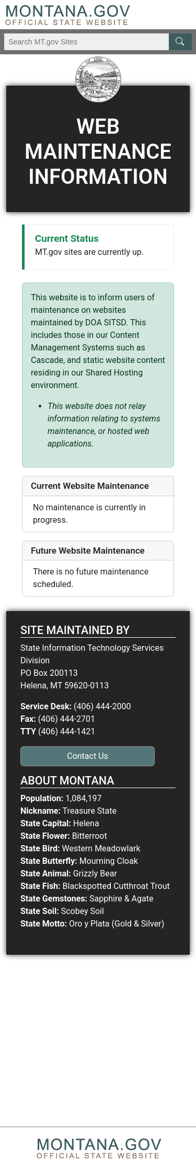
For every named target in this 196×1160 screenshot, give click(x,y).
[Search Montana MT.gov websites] (98, 41)
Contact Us (87, 756)
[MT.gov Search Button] (180, 41)
